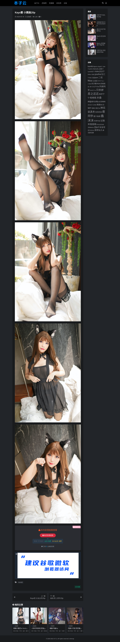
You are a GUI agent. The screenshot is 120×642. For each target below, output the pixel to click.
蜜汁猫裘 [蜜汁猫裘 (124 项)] (97, 116)
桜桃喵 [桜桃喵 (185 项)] (93, 97)
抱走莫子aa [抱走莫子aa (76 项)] (93, 90)
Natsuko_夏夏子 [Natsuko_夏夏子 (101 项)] (98, 69)
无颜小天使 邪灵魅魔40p (75, 629)
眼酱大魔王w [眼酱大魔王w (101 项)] (96, 108)
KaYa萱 (20, 582)
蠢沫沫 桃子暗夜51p (101, 30)
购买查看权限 (47, 535)
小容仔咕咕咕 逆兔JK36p (39, 629)
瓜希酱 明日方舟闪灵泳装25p (101, 23)
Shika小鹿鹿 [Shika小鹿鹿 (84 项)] (91, 74)
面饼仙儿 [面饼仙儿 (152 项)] (98, 130)
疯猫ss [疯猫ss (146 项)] (99, 104)
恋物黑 (29, 17)
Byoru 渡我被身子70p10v (101, 44)
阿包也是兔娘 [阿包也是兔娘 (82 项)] (100, 124)
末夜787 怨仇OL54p (101, 16)
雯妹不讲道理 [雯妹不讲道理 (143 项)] (99, 127)
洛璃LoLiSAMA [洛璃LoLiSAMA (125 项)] (99, 101)
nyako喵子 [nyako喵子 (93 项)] (91, 71)
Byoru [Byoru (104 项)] (95, 66)
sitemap (71, 638)
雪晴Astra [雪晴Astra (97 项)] (91, 127)
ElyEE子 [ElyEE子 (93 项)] (100, 66)
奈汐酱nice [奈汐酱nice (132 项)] (95, 83)
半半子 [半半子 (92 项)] (100, 81)
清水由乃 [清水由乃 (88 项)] (90, 105)
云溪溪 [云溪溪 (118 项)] (95, 81)
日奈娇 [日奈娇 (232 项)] (100, 89)
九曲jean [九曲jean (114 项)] (95, 78)
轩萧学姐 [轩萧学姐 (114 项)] (97, 121)
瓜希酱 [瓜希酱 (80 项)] (94, 105)
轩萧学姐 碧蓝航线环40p (101, 51)
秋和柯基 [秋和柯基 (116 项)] (98, 112)
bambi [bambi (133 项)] (90, 66)
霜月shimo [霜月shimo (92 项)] (91, 130)
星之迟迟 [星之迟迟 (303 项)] (93, 93)
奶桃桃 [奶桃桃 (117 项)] (102, 83)
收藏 (77, 586)
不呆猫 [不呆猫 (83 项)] (89, 77)
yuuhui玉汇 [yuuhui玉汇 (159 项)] (100, 74)
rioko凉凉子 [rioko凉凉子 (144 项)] (100, 71)
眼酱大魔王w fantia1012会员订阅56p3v (20, 629)
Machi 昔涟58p (101, 37)
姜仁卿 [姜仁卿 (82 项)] (89, 86)
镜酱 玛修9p (54, 628)
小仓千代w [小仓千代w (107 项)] (95, 86)
